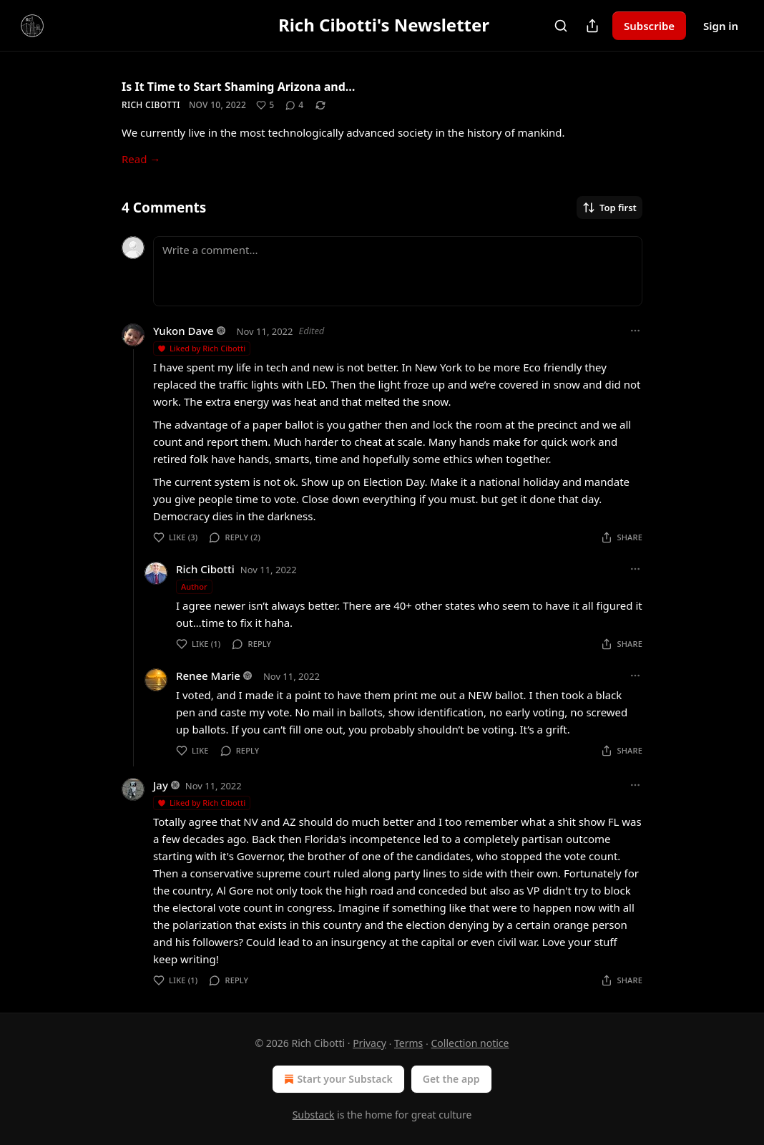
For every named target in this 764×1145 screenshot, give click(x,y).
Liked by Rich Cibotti (201, 348)
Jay (160, 785)
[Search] (561, 25)
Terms (408, 1043)
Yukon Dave (183, 330)
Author (194, 586)
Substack (314, 1114)
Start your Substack (336, 1079)
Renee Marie (208, 675)
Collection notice (470, 1043)
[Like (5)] (265, 105)
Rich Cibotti (151, 105)
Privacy (369, 1043)
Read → (141, 159)
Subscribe (649, 26)
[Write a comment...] (398, 271)
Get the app (451, 1079)
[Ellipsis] (635, 330)
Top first (609, 207)
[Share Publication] (592, 25)
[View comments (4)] (294, 105)
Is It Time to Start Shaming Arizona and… (238, 86)
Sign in (720, 26)
